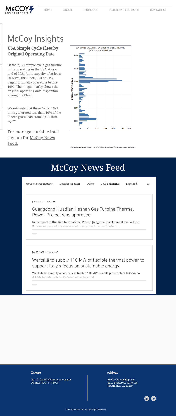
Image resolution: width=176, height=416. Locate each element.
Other (90, 183)
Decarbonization (69, 183)
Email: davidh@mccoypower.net (51, 379)
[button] (148, 184)
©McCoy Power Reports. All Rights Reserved (86, 409)
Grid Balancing (110, 183)
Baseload (131, 183)
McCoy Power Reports (39, 183)
